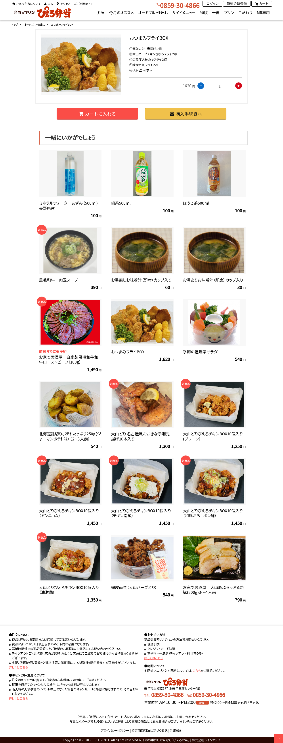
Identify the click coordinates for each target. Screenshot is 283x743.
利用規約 (176, 730)
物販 (204, 12)
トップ (14, 24)
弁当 (101, 12)
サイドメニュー (184, 12)
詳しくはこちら (18, 667)
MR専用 (263, 12)
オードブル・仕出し (153, 12)
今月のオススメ (121, 12)
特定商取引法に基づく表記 (150, 730)
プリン (229, 12)
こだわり (245, 12)
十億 (216, 12)
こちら (197, 670)
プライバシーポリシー (115, 730)
